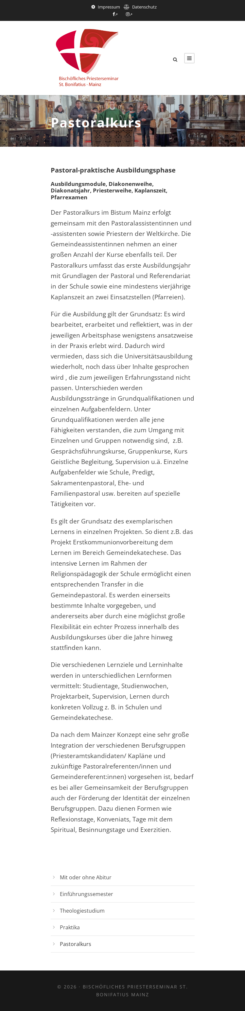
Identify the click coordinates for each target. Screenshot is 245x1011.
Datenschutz (144, 7)
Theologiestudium (82, 910)
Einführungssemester (86, 894)
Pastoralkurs (75, 944)
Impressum (109, 7)
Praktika (70, 927)
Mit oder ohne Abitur (86, 877)
